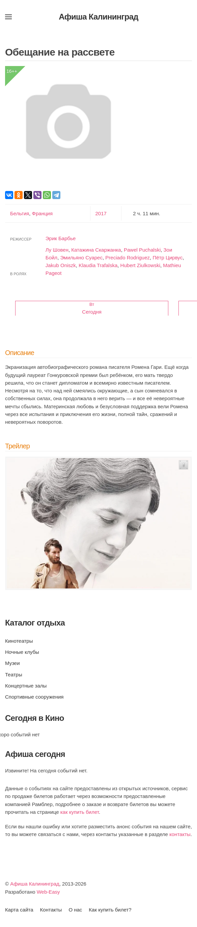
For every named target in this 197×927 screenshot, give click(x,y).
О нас (75, 910)
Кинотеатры (19, 641)
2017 (101, 213)
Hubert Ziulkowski (140, 265)
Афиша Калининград (34, 884)
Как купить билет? (110, 910)
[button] (8, 16)
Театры (13, 674)
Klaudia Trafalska (98, 265)
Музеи (12, 663)
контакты (180, 834)
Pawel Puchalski (142, 250)
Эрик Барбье (61, 238)
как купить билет (79, 812)
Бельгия (19, 213)
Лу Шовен (57, 250)
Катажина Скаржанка (96, 250)
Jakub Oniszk (61, 265)
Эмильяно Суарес (81, 257)
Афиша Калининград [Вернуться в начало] (98, 16)
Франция (41, 213)
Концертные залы (26, 686)
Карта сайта (19, 910)
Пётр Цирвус (167, 257)
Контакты (51, 910)
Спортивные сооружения (34, 697)
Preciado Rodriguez (127, 257)
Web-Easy (48, 892)
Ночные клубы (22, 652)
